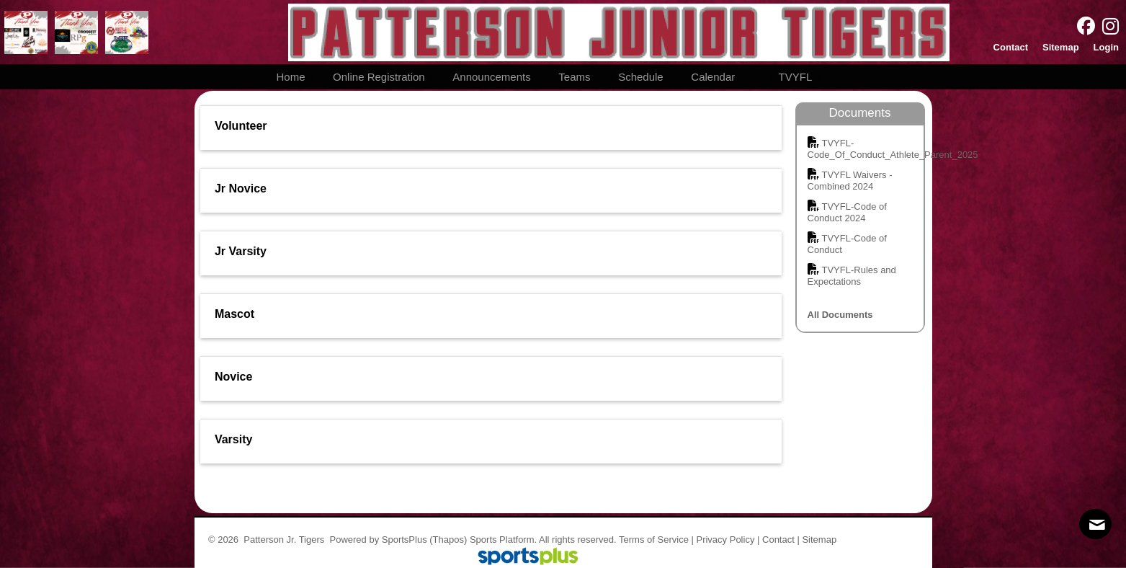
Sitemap (819, 539)
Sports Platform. (503, 539)
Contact (778, 539)
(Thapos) (448, 539)
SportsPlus (404, 539)
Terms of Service (654, 539)
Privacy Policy (725, 539)
